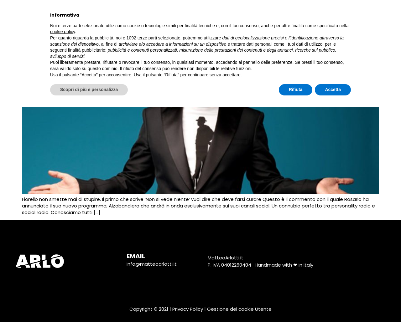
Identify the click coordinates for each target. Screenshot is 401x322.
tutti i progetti (147, 14)
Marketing (196, 15)
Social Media (241, 14)
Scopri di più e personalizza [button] (89, 304)
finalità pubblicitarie (86, 265)
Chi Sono (98, 15)
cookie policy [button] (62, 247)
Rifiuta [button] (296, 304)
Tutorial (285, 15)
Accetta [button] (333, 304)
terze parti (147, 253)
